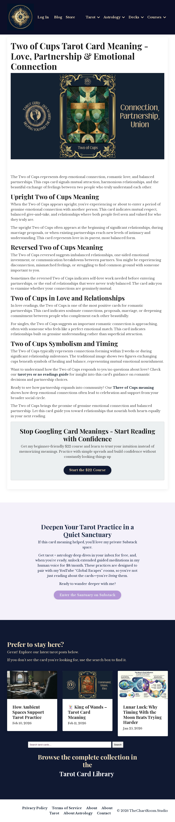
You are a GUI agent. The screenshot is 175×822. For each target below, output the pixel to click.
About (92, 808)
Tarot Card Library (87, 773)
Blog (58, 17)
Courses (156, 17)
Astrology (114, 17)
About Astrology (78, 813)
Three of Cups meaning (134, 387)
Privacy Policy (35, 808)
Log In (43, 17)
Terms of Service (67, 808)
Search (118, 744)
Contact (104, 813)
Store (70, 17)
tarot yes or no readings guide (44, 374)
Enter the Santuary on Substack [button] (87, 595)
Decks (136, 17)
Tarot (93, 17)
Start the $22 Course (87, 470)
